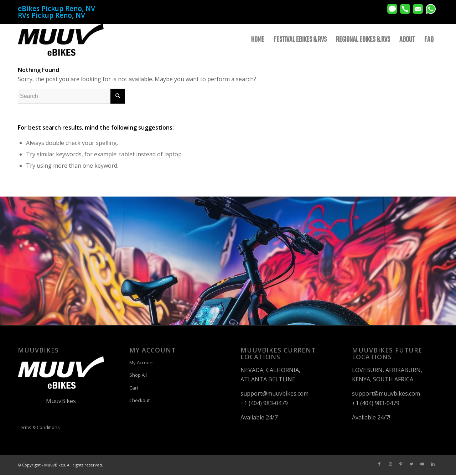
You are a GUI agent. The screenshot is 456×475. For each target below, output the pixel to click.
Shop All (138, 375)
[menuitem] (258, 40)
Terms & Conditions (39, 427)
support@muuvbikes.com (274, 393)
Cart (133, 388)
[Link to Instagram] (390, 464)
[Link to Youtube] (422, 464)
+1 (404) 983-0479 (264, 403)
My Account (141, 362)
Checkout (139, 400)
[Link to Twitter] (411, 464)
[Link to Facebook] (379, 464)
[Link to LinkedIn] (433, 464)
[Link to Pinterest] (400, 464)
